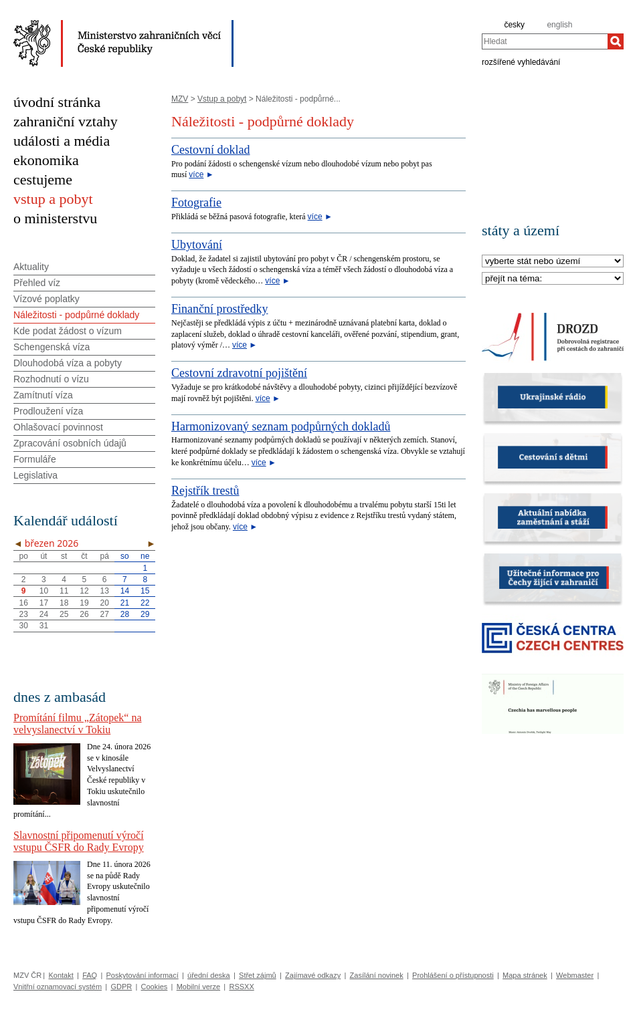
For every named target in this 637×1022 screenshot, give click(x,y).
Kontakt (60, 975)
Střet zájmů (257, 975)
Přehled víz (36, 282)
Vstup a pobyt (221, 99)
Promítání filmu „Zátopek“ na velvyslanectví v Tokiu (77, 723)
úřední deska (208, 975)
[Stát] (553, 261)
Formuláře (34, 459)
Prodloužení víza (48, 411)
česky (514, 24)
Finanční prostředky (219, 308)
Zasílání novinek (376, 975)
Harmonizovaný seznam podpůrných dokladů (280, 426)
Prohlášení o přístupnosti (453, 975)
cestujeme (42, 179)
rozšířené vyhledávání (521, 61)
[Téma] (553, 279)
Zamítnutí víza (43, 395)
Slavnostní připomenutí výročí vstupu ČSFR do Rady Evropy (78, 841)
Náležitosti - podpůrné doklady (76, 314)
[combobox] (545, 41)
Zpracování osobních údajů (69, 443)
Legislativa (35, 475)
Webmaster (575, 975)
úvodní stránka (56, 102)
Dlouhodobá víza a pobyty (67, 363)
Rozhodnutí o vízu (51, 379)
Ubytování (196, 244)
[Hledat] (616, 41)
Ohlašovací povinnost (58, 427)
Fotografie (196, 202)
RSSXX (241, 987)
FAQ (89, 975)
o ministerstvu (55, 218)
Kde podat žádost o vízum (67, 331)
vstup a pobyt (53, 198)
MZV (179, 99)
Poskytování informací (142, 975)
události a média (61, 140)
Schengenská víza (51, 347)
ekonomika (46, 160)
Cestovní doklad (210, 149)
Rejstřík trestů (205, 490)
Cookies (154, 987)
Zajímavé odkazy (313, 975)
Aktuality (31, 266)
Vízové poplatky (46, 298)
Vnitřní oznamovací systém (57, 987)
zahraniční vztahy (65, 121)
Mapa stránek (525, 975)
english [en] (559, 24)
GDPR (121, 987)
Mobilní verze (198, 987)
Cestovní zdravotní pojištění (239, 373)
